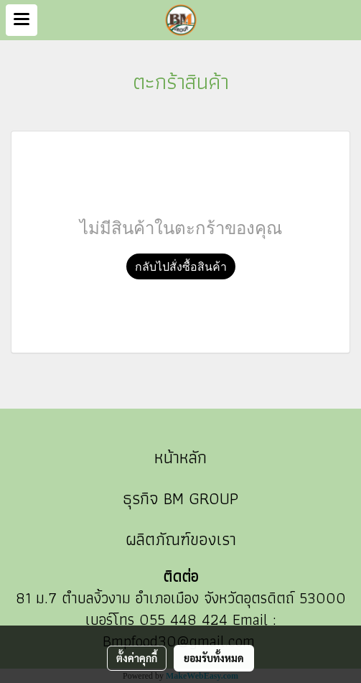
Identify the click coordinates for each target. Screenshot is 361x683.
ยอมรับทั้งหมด (214, 657)
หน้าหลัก (180, 457)
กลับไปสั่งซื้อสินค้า (181, 266)
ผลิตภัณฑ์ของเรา (181, 539)
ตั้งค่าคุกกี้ (136, 657)
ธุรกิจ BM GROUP (180, 498)
